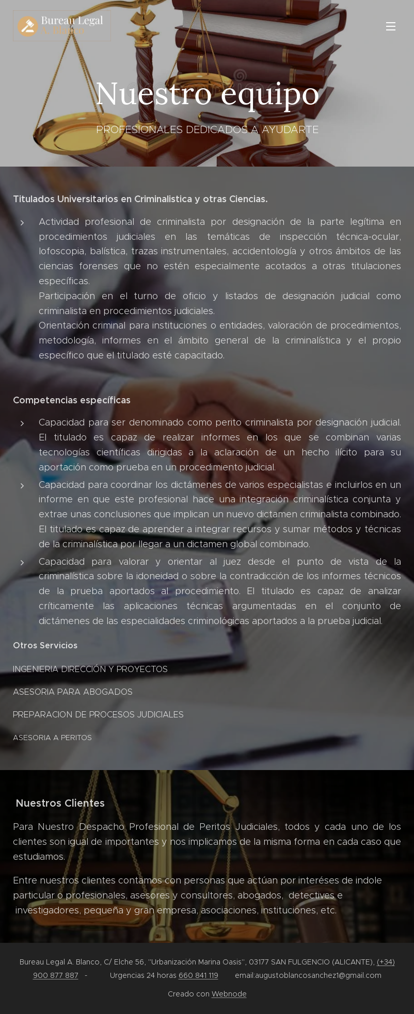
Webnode (229, 994)
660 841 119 (198, 975)
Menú (390, 26)
